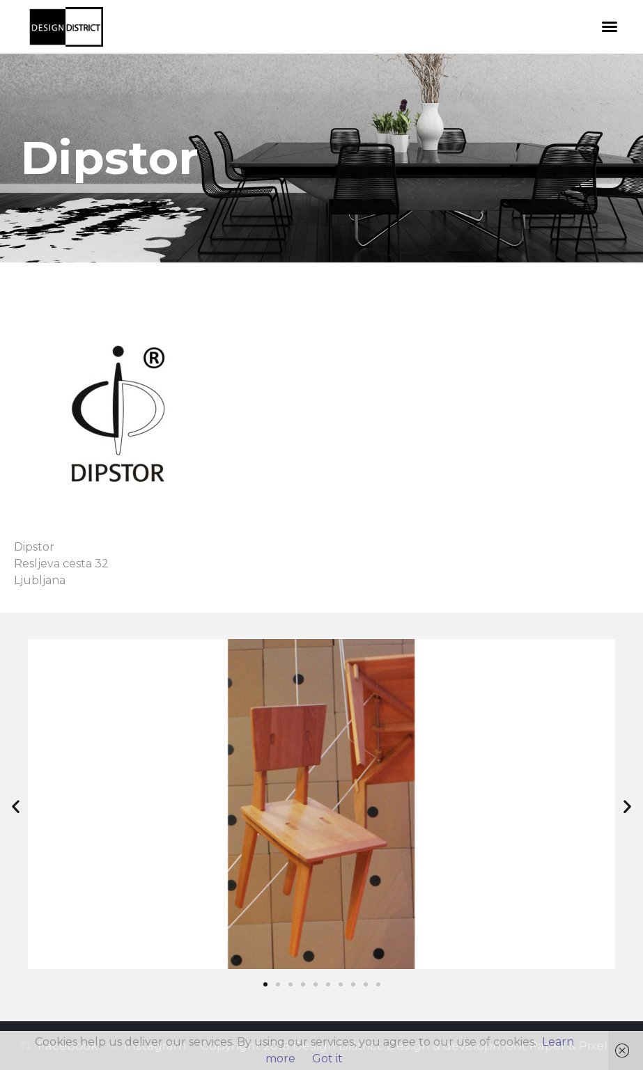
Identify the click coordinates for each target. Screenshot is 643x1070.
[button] (609, 26)
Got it (327, 1058)
